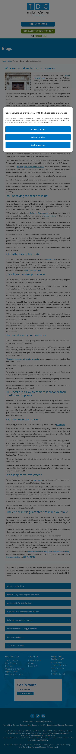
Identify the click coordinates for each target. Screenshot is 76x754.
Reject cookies (38, 137)
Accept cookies (38, 129)
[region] (38, 129)
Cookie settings (38, 145)
